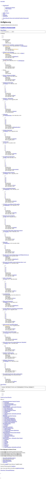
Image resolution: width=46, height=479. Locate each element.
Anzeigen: (6, 387)
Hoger (14, 95)
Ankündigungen (24, 45)
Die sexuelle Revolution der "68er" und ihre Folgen (12, 373)
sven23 (5, 279)
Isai (13, 239)
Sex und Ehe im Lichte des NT (8, 156)
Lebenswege (5, 114)
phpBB (6, 464)
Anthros (14, 290)
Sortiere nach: (18, 387)
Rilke (5, 157)
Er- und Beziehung (6, 293)
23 (5, 119)
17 (5, 317)
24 (5, 120)
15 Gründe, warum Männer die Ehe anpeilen (11, 204)
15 (5, 314)
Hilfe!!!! (22, 53)
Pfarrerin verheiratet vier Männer (9, 75)
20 (5, 283)
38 (5, 179)
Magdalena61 (15, 56)
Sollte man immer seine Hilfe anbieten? (10, 324)
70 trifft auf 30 (5, 141)
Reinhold (14, 227)
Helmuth (6, 83)
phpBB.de (13, 466)
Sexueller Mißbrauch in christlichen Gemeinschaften (13, 308)
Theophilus (6, 231)
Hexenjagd (6, 332)
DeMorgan (6, 361)
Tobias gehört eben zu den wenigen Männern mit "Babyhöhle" (14, 342)
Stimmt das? (5, 242)
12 (5, 108)
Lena (5, 142)
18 (5, 318)
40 (5, 182)
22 (5, 285)
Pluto (5, 60)
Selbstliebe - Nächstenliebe (8, 98)
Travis (14, 185)
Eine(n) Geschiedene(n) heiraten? (9, 188)
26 (5, 122)
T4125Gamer (6, 45)
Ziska (14, 328)
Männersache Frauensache (8, 301)
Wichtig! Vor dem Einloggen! (8, 52)
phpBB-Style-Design (20, 468)
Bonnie (6, 343)
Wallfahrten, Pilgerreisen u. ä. (8, 360)
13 (5, 270)
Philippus (6, 173)
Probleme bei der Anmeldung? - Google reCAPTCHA (13, 44)
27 (5, 123)
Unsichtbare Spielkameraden (8, 352)
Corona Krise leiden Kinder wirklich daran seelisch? (13, 230)
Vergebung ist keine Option (8, 82)
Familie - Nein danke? (7, 278)
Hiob (5, 216)
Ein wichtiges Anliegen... (7, 59)
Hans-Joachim (15, 169)
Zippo (5, 76)
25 (5, 121)
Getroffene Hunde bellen (7, 130)
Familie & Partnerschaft (7, 27)
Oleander (14, 153)
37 (5, 178)
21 (5, 284)
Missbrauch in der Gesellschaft (9, 215)
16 (5, 316)
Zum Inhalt (2, 1)
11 (5, 92)
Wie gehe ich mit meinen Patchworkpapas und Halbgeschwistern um (16, 254)
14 (5, 271)
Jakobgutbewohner (8, 115)
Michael (6, 302)
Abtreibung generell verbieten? (9, 172)
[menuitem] (10, 7)
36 (5, 177)
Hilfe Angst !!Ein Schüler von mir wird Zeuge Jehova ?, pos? (14, 262)
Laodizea (14, 381)
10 (5, 91)
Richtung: (29, 387)
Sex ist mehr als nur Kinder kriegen (9, 331)
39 (5, 181)
